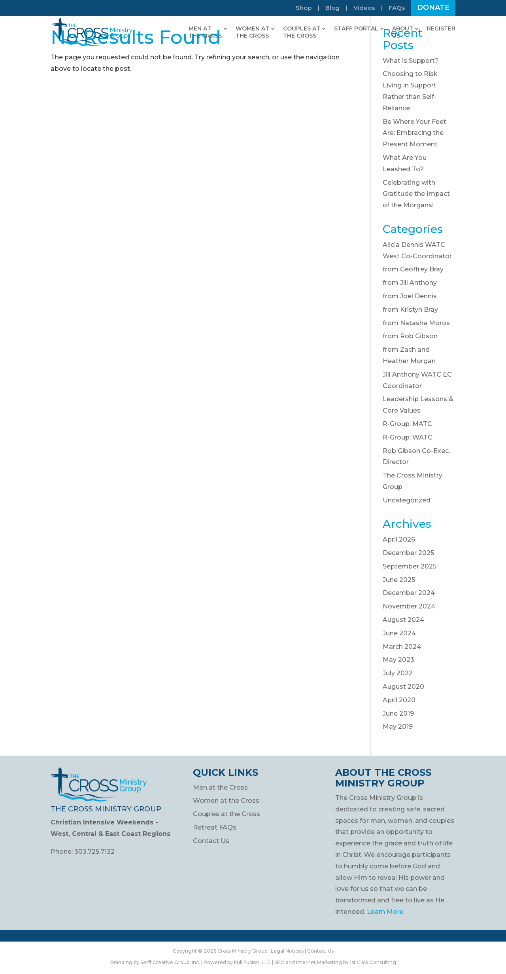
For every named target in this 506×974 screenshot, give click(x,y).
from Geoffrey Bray (413, 269)
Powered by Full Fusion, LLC (237, 962)
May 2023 (398, 659)
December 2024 (409, 593)
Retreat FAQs (214, 827)
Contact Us (211, 841)
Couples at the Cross (226, 814)
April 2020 (399, 700)
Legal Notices (287, 951)
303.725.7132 (94, 851)
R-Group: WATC (407, 437)
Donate (433, 8)
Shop (304, 8)
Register (441, 28)
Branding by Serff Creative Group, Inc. (155, 962)
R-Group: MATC (407, 424)
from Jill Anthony (410, 282)
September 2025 (409, 566)
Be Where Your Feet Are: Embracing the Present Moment (414, 133)
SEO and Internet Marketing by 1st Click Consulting (335, 962)
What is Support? (411, 60)
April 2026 (399, 539)
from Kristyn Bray (410, 309)
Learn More (385, 911)
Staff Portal (356, 28)
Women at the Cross (226, 800)
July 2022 (398, 673)
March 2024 (402, 646)
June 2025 (399, 580)
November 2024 (409, 606)
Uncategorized (406, 500)
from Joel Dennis (410, 296)
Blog (332, 8)
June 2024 (399, 633)
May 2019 (398, 726)
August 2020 (403, 686)
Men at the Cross (220, 787)
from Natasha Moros (416, 323)
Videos (364, 8)
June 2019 (398, 713)
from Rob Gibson (410, 336)
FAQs (397, 8)
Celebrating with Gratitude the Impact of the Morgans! (416, 194)
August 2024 (403, 619)
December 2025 (408, 553)
